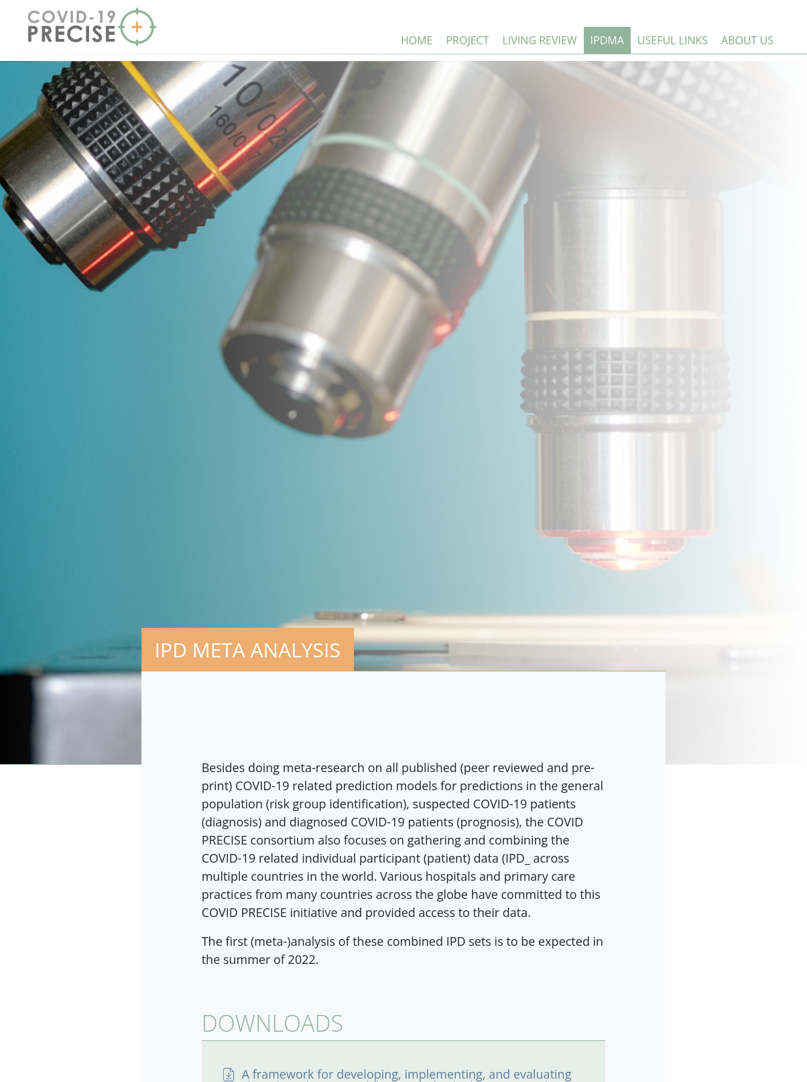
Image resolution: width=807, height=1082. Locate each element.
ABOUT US (747, 40)
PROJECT (467, 40)
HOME (417, 40)
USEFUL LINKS (672, 40)
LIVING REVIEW (540, 40)
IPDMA (607, 40)
